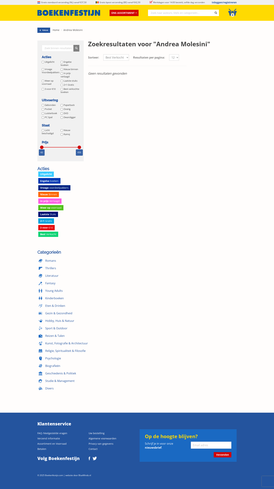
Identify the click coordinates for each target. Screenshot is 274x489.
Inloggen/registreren (224, 2)
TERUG (43, 30)
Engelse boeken (66, 63)
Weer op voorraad (47, 82)
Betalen (41, 449)
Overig (65, 109)
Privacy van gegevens (101, 443)
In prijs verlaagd (66, 75)
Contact (93, 449)
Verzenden (222, 454)
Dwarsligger (68, 117)
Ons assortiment (124, 13)
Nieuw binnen (69, 69)
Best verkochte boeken (70, 90)
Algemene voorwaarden (102, 438)
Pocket (47, 109)
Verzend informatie (48, 438)
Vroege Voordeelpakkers (50, 71)
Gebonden (49, 105)
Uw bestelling (96, 433)
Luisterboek (49, 113)
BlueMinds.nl (84, 475)
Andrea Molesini (73, 30)
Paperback (68, 105)
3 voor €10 (49, 88)
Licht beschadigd (48, 132)
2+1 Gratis (67, 84)
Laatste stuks (69, 80)
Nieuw (65, 130)
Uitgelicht (48, 61)
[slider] (42, 147)
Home (56, 30)
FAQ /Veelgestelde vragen (52, 433)
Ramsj (65, 134)
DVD (64, 113)
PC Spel (47, 117)
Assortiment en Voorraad (52, 443)
